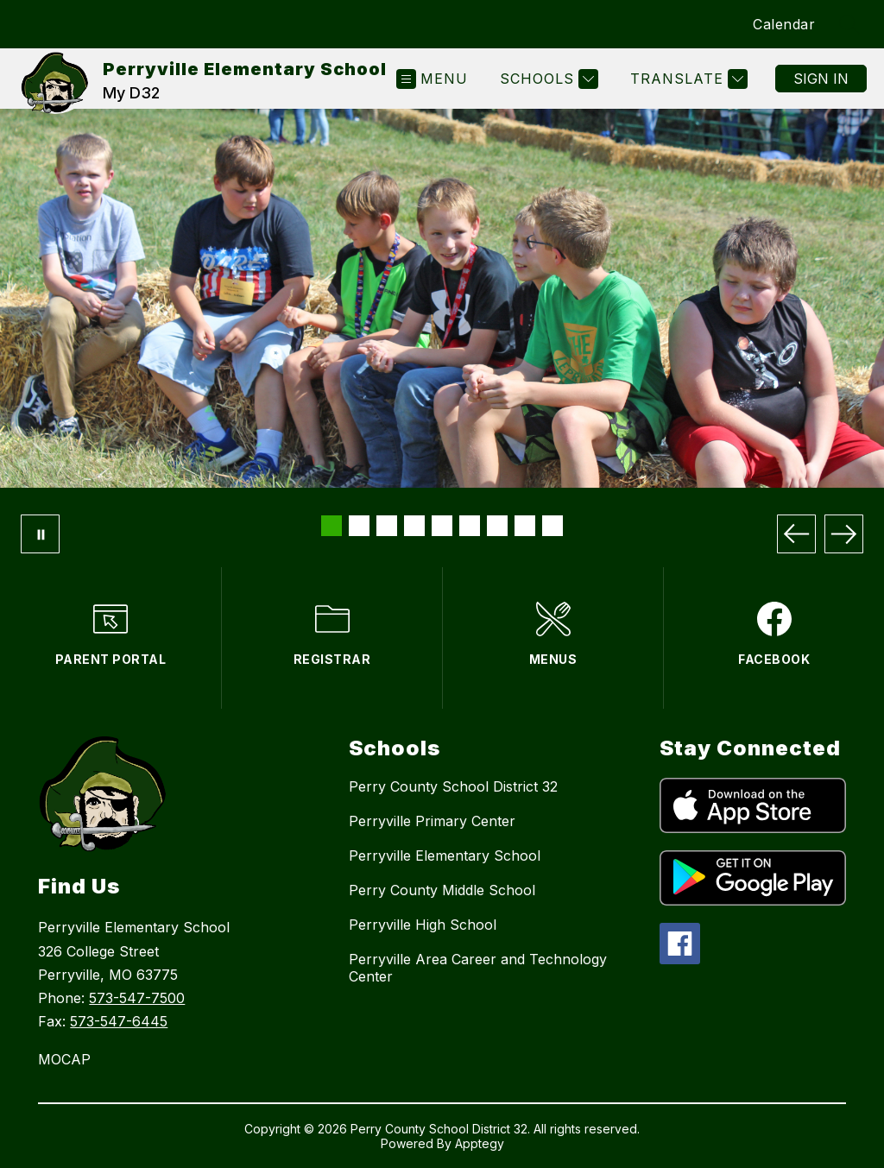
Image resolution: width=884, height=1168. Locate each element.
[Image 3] (386, 525)
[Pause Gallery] (40, 534)
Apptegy (479, 1143)
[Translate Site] (687, 79)
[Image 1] (331, 525)
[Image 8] (525, 525)
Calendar (784, 24)
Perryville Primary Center (432, 821)
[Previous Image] (796, 534)
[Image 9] (552, 525)
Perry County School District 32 (453, 786)
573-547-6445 (118, 1021)
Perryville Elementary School (444, 855)
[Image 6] (469, 525)
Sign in (821, 78)
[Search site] (849, 24)
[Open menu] (432, 79)
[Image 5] (442, 525)
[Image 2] (359, 525)
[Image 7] (497, 525)
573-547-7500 (137, 998)
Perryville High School (422, 924)
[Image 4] (414, 525)
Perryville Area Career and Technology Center (478, 967)
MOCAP (64, 1059)
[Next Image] (843, 534)
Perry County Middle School (442, 890)
